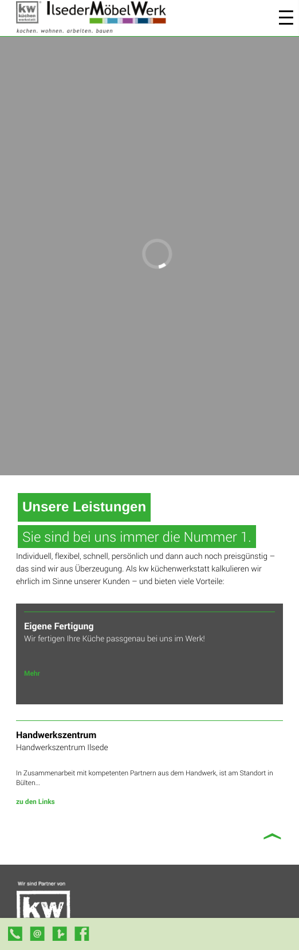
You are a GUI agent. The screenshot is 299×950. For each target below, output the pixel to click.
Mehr (32, 673)
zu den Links (35, 801)
